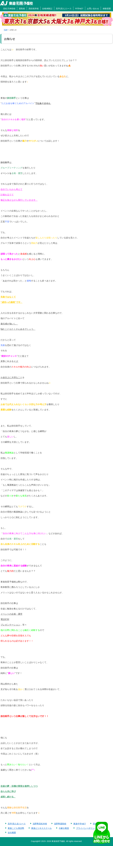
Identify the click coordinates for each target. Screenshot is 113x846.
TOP (5, 30)
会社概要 (12, 832)
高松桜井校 (33, 8)
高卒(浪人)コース (64, 8)
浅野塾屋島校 (60, 824)
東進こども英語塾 (16, 828)
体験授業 (107, 8)
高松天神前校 (9, 8)
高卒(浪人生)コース (16, 824)
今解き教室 (64, 828)
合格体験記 (47, 8)
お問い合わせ (93, 8)
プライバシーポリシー (86, 828)
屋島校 (22, 8)
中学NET (79, 8)
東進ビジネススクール (41, 828)
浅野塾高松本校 (40, 824)
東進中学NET (79, 824)
